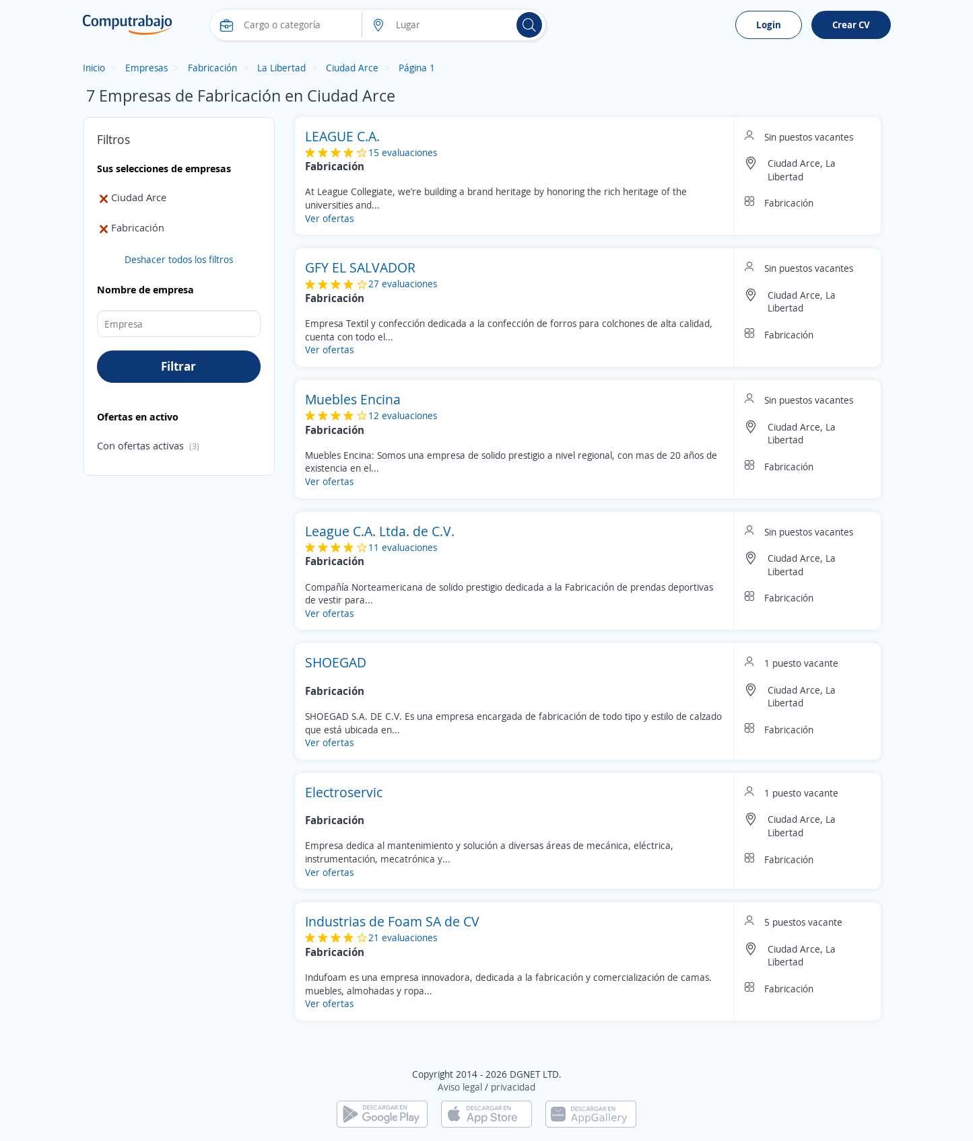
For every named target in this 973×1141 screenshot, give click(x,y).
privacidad (513, 1086)
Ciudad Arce (352, 67)
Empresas (146, 67)
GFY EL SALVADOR (360, 267)
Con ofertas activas (140, 445)
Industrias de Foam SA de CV (392, 921)
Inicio (94, 67)
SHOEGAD (335, 662)
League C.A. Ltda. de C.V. (380, 531)
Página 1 (417, 67)
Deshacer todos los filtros (179, 259)
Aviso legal (460, 1086)
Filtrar (178, 366)
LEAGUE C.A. (342, 136)
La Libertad (281, 67)
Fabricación (212, 67)
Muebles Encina (353, 399)
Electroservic (343, 792)
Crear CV (851, 24)
